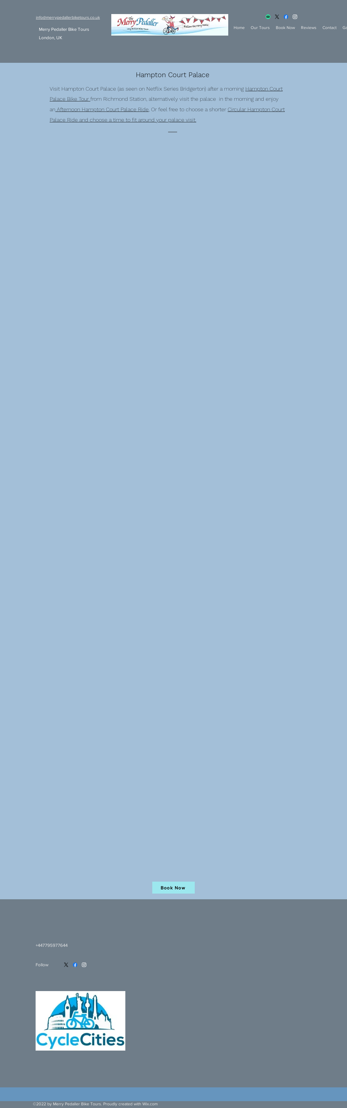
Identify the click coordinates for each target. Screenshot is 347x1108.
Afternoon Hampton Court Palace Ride (102, 109)
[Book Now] (173, 888)
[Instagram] (295, 17)
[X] (277, 17)
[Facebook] (286, 17)
